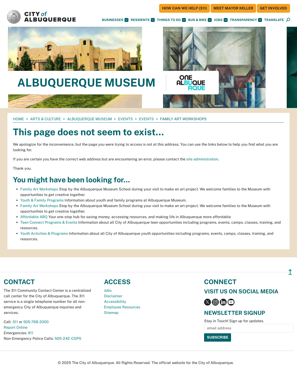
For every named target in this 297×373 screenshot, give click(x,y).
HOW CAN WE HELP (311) (184, 8)
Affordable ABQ (34, 217)
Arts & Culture (45, 119)
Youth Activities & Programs (44, 233)
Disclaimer (113, 296)
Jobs (221, 20)
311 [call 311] (15, 322)
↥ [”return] (290, 272)
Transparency (246, 20)
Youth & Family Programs (42, 200)
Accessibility (115, 301)
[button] (274, 20)
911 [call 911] (30, 333)
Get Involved (273, 8)
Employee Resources (122, 307)
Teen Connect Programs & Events (48, 222)
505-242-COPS (68, 338)
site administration (202, 159)
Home (18, 119)
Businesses (115, 20)
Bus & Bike (200, 20)
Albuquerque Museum (89, 119)
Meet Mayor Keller (233, 8)
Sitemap (111, 312)
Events (125, 119)
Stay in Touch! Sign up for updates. (234, 321)
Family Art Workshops (39, 189)
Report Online (15, 327)
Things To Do (171, 20)
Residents (143, 20)
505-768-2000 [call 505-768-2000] (36, 322)
